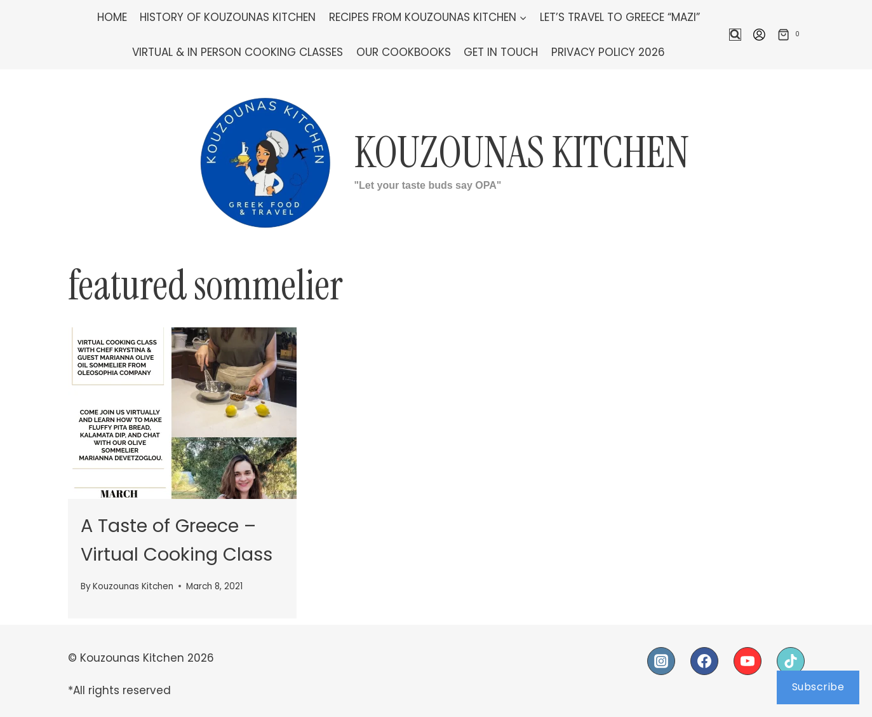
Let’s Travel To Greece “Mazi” (620, 17)
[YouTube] (747, 661)
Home (112, 17)
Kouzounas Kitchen (133, 586)
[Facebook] (704, 661)
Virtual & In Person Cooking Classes (237, 52)
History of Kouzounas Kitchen (228, 17)
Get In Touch (501, 52)
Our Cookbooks (403, 52)
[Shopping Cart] (790, 34)
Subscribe (818, 686)
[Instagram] (661, 661)
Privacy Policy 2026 (608, 52)
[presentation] (182, 413)
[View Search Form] (735, 35)
